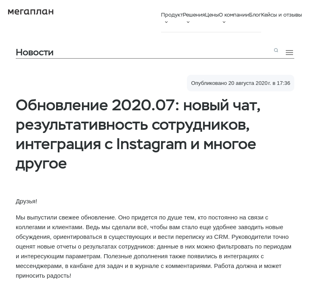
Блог (255, 14)
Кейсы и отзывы (281, 14)
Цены (212, 14)
